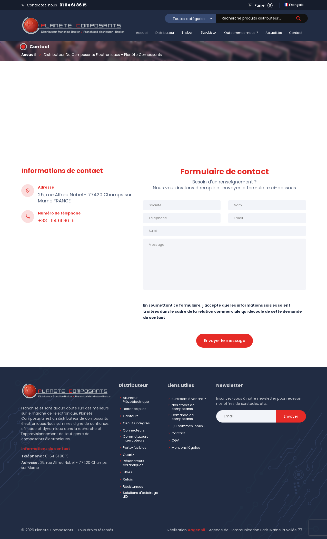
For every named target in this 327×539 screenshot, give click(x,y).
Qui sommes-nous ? (241, 32)
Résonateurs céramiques (133, 463)
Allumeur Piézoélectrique (136, 400)
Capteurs (130, 416)
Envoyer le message (224, 341)
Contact (295, 32)
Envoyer (291, 416)
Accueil (142, 32)
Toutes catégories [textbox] (189, 18)
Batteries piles (134, 409)
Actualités (273, 32)
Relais (128, 479)
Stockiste (208, 32)
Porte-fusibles (134, 447)
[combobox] (190, 18)
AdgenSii (196, 530)
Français (293, 4)
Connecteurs (134, 430)
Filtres (127, 472)
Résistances (133, 486)
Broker (187, 32)
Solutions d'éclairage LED (140, 495)
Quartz (128, 455)
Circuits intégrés (136, 423)
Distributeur (164, 32)
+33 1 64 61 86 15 (56, 221)
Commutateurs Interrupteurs (135, 439)
